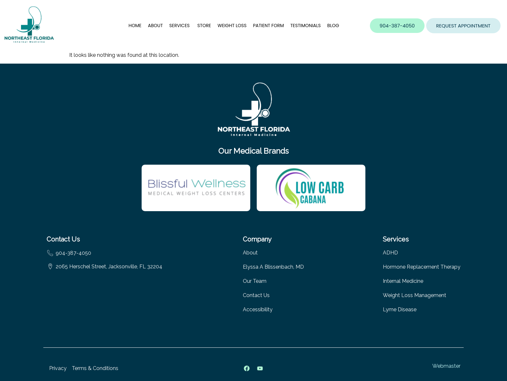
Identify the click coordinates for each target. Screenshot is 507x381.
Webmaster (446, 366)
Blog (333, 25)
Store (204, 25)
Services (180, 25)
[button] (463, 25)
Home (135, 25)
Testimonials (305, 25)
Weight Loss (232, 25)
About (155, 25)
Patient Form (268, 25)
